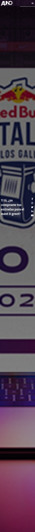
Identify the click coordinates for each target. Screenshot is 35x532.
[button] (32, 3)
